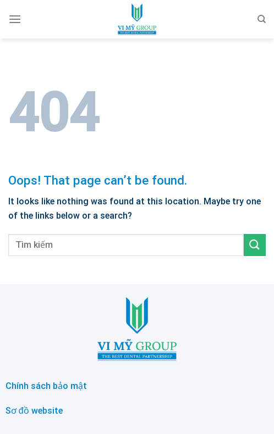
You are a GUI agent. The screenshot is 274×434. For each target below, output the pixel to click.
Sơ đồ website (34, 410)
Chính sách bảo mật (46, 386)
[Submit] (255, 244)
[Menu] (14, 18)
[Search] (261, 19)
